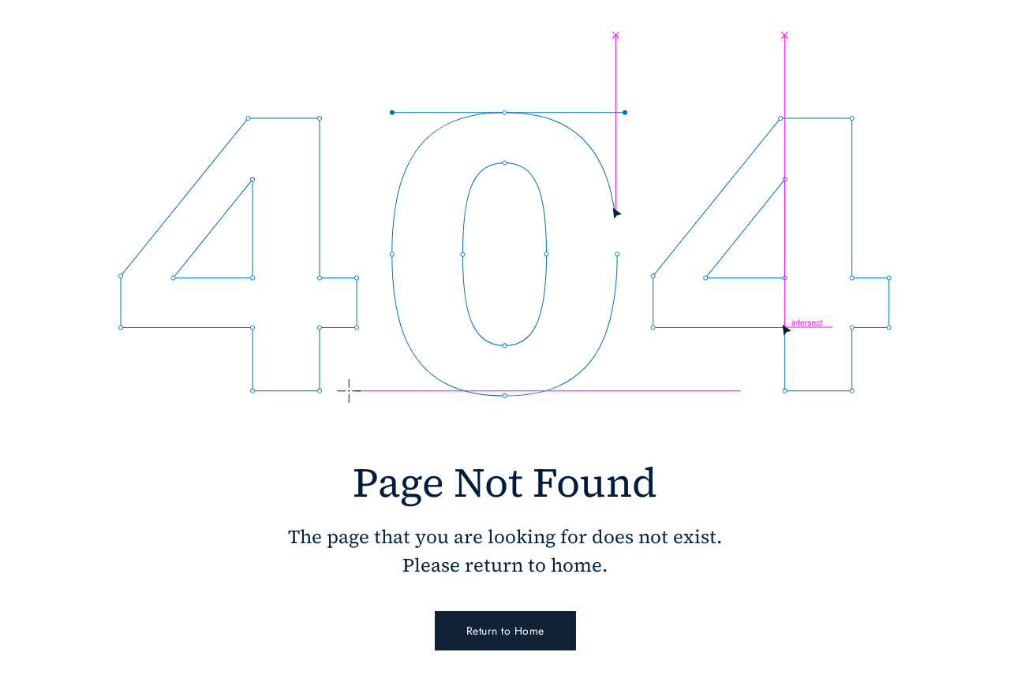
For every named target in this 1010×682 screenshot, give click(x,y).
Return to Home (505, 631)
